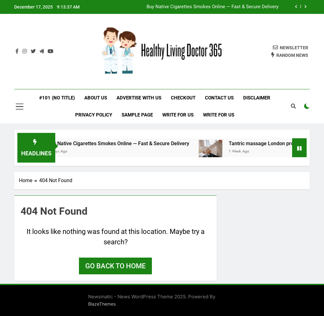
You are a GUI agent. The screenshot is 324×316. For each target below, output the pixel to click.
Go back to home (115, 266)
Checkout (183, 98)
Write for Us (178, 115)
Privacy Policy (93, 115)
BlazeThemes (102, 304)
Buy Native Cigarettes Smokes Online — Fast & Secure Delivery (213, 6)
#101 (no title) (57, 98)
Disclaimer (256, 98)
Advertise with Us (139, 98)
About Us (95, 98)
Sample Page (137, 115)
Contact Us (219, 98)
